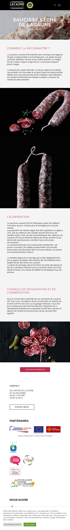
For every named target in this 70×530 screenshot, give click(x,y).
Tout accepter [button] (30, 524)
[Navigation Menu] (59, 5)
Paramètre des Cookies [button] (12, 524)
